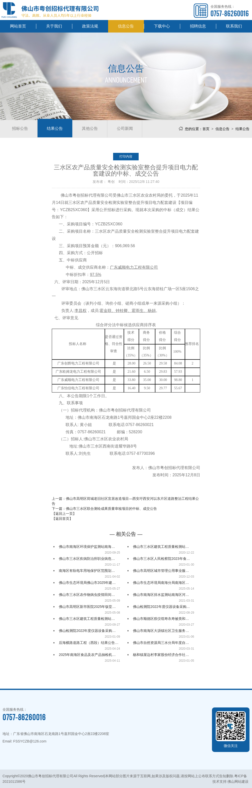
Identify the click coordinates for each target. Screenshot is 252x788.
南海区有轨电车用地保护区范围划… (87, 571)
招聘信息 (198, 26)
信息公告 (126, 26)
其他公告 (93, 129)
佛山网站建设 (237, 781)
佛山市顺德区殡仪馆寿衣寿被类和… (161, 619)
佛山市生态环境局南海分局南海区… (161, 583)
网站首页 (18, 26)
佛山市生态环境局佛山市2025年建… (87, 583)
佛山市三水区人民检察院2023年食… (161, 559)
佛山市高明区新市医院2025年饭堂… (87, 607)
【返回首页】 (62, 519)
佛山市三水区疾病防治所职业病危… (87, 559)
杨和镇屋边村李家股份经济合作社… (161, 655)
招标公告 (21, 129)
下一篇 (104, 509)
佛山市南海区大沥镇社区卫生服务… (161, 631)
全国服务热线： (229, 11)
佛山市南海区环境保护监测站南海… (87, 547)
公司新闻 (129, 129)
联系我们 (234, 26)
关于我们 (54, 26)
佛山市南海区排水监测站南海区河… (161, 595)
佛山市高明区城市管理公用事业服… (161, 571)
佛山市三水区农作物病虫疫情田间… (87, 595)
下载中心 (162, 26)
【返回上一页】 (64, 514)
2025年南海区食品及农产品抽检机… (87, 655)
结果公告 (57, 129)
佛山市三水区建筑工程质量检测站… (161, 547)
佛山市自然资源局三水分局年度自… (161, 643)
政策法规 (90, 26)
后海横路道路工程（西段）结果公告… (88, 643)
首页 (205, 129)
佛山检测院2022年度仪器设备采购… (161, 607)
